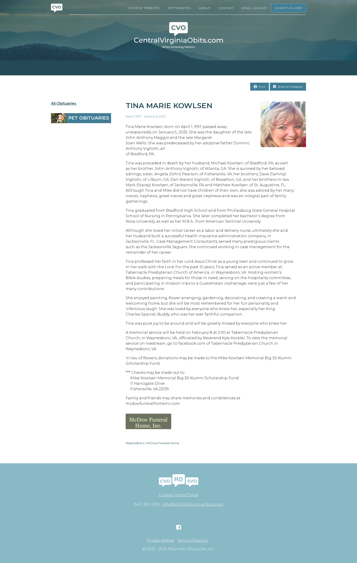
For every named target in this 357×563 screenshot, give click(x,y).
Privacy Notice (160, 540)
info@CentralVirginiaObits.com (193, 504)
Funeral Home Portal (179, 495)
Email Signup (254, 8)
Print (259, 86)
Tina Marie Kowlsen (169, 105)
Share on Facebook (288, 86)
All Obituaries (63, 104)
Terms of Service (192, 540)
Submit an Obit (288, 8)
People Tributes (144, 8)
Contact (226, 8)
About (204, 8)
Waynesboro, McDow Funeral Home (152, 443)
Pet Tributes (179, 8)
